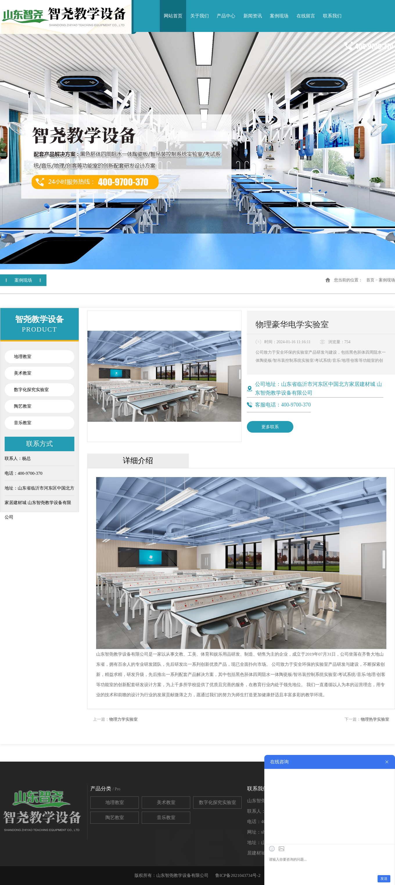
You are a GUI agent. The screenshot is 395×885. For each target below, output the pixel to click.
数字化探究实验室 (31, 389)
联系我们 (332, 15)
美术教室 (22, 373)
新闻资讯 (252, 15)
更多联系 (270, 426)
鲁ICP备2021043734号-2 (238, 875)
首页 (370, 280)
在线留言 (306, 15)
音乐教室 (22, 422)
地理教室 (22, 356)
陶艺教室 (22, 406)
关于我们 (199, 15)
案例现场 (279, 15)
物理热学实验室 (375, 719)
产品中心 (226, 15)
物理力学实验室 (123, 719)
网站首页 (173, 15)
